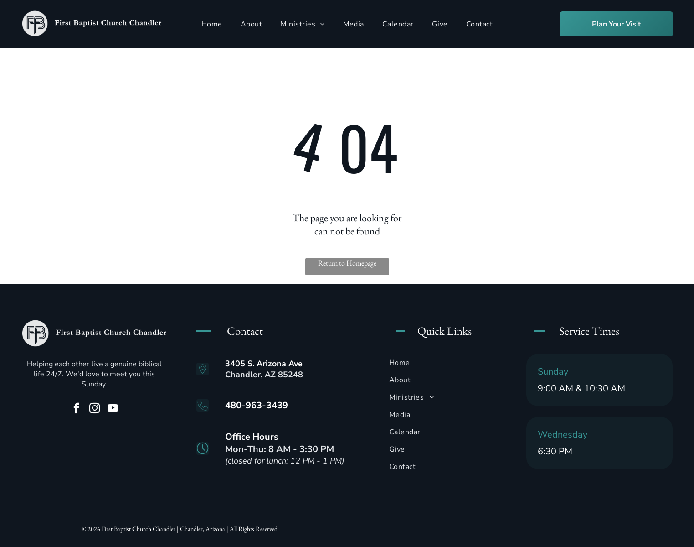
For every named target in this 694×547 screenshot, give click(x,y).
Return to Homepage (347, 263)
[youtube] (113, 409)
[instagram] (95, 409)
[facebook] (76, 409)
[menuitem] (211, 23)
